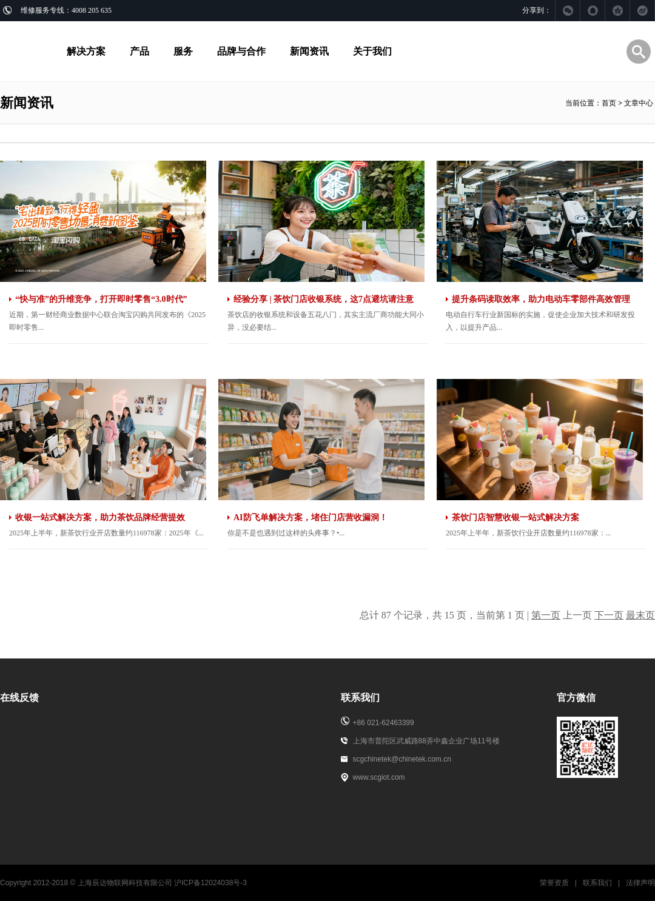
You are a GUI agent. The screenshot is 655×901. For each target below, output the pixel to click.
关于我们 (372, 51)
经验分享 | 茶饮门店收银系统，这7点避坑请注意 (323, 299)
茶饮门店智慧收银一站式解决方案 (515, 517)
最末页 (640, 615)
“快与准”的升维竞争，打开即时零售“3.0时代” (101, 299)
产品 (139, 51)
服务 (183, 51)
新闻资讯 (309, 51)
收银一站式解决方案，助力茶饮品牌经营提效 (100, 517)
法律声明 (640, 883)
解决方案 (86, 51)
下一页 (608, 615)
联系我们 (597, 883)
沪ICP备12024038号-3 (210, 883)
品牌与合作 (241, 51)
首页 (609, 103)
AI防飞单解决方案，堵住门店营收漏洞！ (310, 517)
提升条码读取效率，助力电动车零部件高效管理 (541, 299)
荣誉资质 (554, 883)
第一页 (545, 615)
